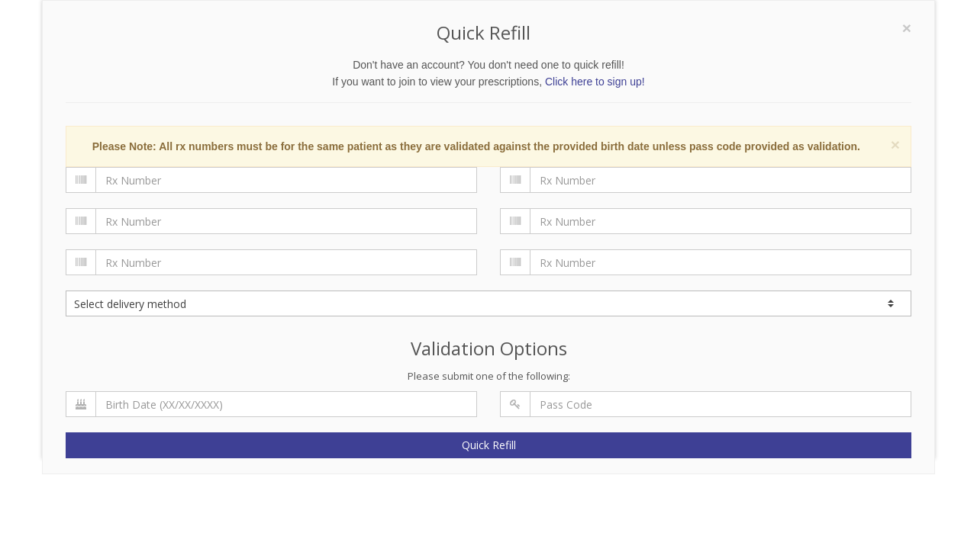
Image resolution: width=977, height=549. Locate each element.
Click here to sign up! (595, 81)
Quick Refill (489, 445)
